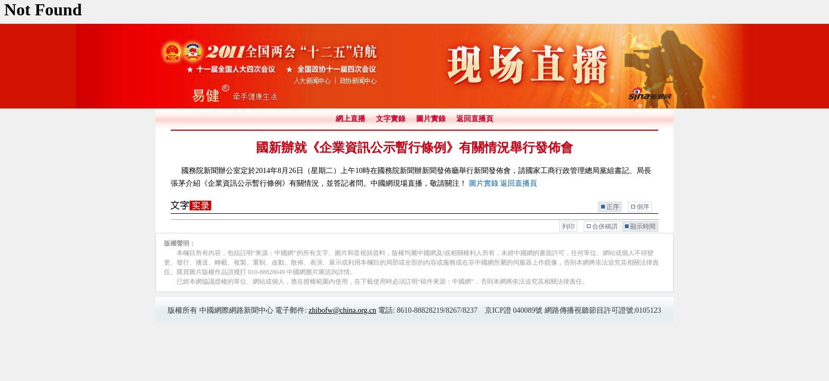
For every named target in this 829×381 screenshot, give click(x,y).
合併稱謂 (605, 226)
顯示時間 (643, 226)
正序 (612, 207)
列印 (568, 226)
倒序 (643, 207)
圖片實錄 (431, 119)
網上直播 (350, 119)
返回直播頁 (474, 119)
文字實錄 (391, 119)
